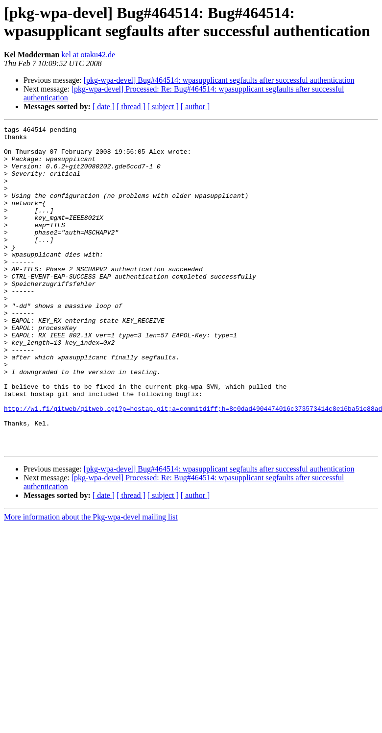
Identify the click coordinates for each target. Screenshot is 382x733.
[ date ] (104, 106)
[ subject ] (163, 106)
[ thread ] (131, 106)
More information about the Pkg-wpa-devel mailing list (91, 581)
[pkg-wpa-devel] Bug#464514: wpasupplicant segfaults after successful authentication (219, 80)
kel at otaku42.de (88, 54)
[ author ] (195, 106)
